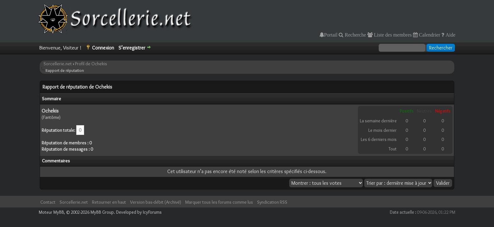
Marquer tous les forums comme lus (219, 202)
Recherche (354, 34)
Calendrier (429, 34)
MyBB (58, 212)
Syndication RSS (272, 202)
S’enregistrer (131, 48)
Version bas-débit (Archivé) (155, 202)
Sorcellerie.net (57, 64)
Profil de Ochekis (91, 64)
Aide (449, 34)
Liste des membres (392, 34)
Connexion (103, 48)
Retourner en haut (109, 202)
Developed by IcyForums (139, 212)
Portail (331, 34)
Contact (47, 202)
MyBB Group (102, 212)
